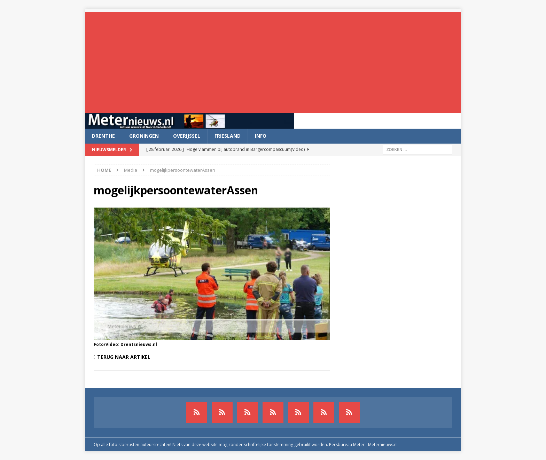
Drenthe (103, 135)
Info (260, 135)
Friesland (227, 135)
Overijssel (186, 135)
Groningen (144, 135)
